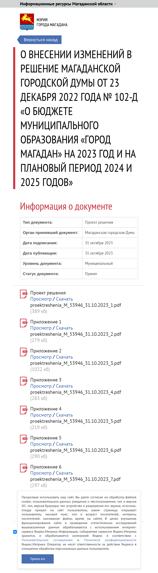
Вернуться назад (41, 39)
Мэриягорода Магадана (52, 22)
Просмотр (41, 299)
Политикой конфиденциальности (110, 540)
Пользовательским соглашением (47, 540)
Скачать (64, 299)
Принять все (37, 559)
